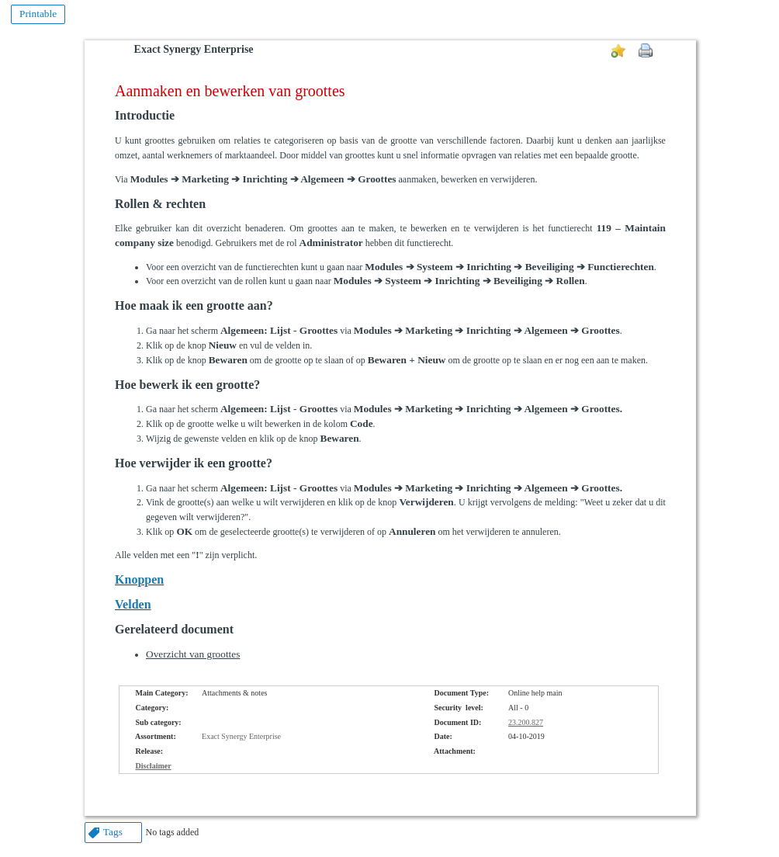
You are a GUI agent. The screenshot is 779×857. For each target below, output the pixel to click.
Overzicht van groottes (193, 654)
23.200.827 (525, 722)
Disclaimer (153, 766)
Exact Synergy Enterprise (194, 49)
